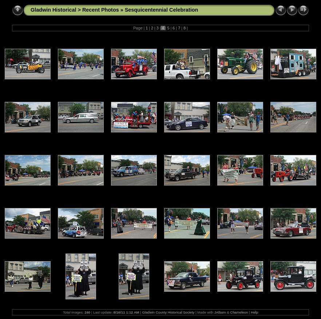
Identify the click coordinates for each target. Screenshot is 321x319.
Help (254, 312)
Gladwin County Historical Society (168, 312)
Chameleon (239, 312)
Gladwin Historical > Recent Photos (75, 10)
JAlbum (220, 312)
